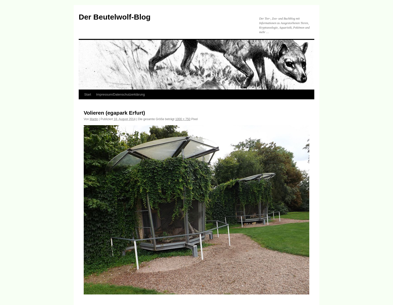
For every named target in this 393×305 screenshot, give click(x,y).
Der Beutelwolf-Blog (115, 17)
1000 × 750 (182, 119)
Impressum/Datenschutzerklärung (120, 94)
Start (87, 94)
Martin (94, 119)
